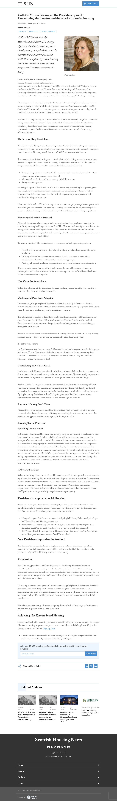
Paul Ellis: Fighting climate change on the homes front (90, 713)
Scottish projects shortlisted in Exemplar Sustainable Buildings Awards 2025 (68, 717)
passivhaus (34, 31)
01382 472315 (59, 752)
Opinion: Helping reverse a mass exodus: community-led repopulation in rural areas (47, 717)
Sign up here (49, 629)
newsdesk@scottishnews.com (60, 756)
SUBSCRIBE (91, 4)
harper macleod (48, 31)
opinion (22, 31)
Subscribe (91, 654)
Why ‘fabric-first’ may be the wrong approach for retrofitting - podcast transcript (26, 716)
